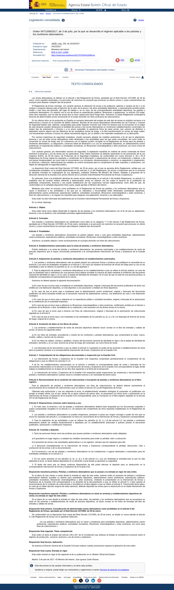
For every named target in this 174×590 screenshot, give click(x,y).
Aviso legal (67, 577)
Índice (56, 77)
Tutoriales (124, 577)
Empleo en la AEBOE (137, 577)
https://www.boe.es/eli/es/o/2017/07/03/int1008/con (73, 55)
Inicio (42, 13)
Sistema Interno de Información (109, 577)
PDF (122, 60)
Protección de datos (90, 577)
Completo (35, 77)
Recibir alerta (137, 77)
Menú (125, 10)
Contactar (33, 577)
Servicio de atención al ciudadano (114, 570)
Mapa (59, 577)
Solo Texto (47, 77)
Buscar (48, 13)
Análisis (65, 77)
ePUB (137, 60)
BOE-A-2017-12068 (59, 52)
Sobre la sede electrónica (47, 577)
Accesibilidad (77, 577)
